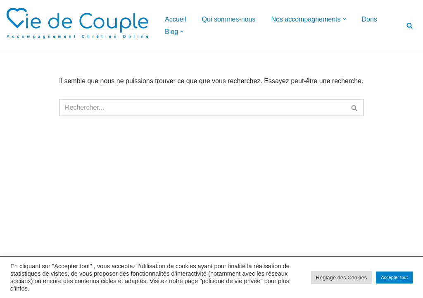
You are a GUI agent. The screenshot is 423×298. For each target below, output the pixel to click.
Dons (369, 19)
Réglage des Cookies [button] (341, 277)
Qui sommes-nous (229, 19)
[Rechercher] (409, 25)
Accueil (175, 19)
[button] (344, 19)
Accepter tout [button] (394, 277)
